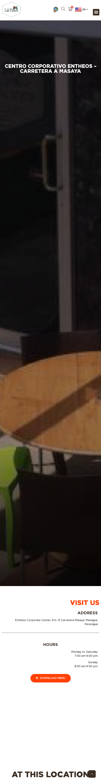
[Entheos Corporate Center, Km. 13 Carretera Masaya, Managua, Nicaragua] (50, 720)
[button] (96, 12)
